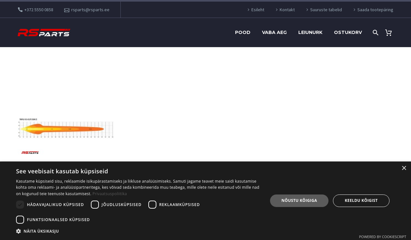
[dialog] (205, 200)
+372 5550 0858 (38, 9)
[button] (138, 231)
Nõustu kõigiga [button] (299, 200)
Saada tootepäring (375, 9)
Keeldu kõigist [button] (361, 200)
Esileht (257, 9)
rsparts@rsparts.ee (90, 9)
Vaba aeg (274, 32)
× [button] (403, 168)
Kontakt (287, 9)
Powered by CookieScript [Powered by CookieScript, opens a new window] (382, 236)
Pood (242, 32)
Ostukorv (348, 32)
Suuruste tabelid (326, 9)
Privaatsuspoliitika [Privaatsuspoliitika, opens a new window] (109, 193)
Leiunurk (310, 32)
